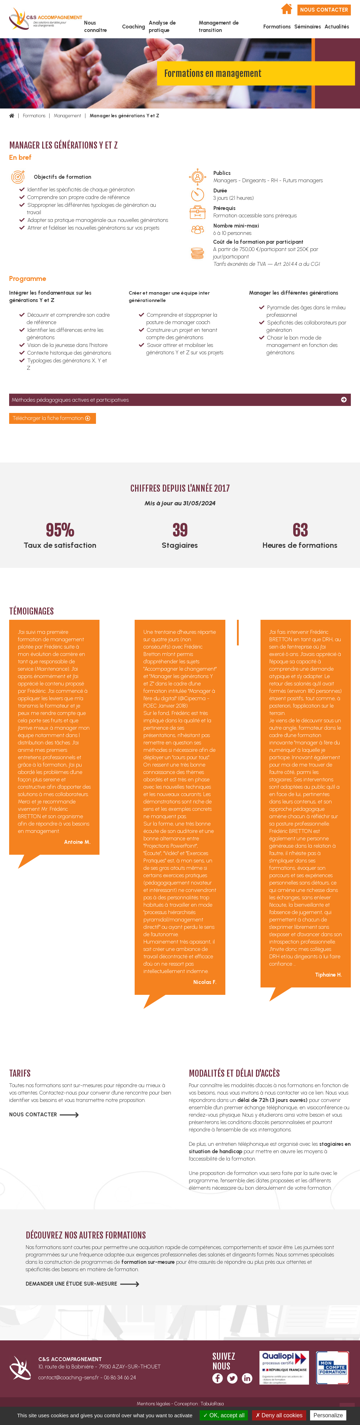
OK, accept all (223, 1415)
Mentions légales (153, 1403)
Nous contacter (324, 10)
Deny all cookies (279, 1415)
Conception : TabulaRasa (199, 1403)
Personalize (328, 1415)
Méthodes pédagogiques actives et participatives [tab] (70, 399)
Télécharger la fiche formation (48, 418)
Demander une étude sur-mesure (71, 1284)
